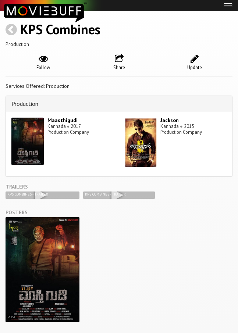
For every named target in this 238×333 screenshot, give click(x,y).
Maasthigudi (62, 120)
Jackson (169, 120)
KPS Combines (60, 29)
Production (24, 103)
